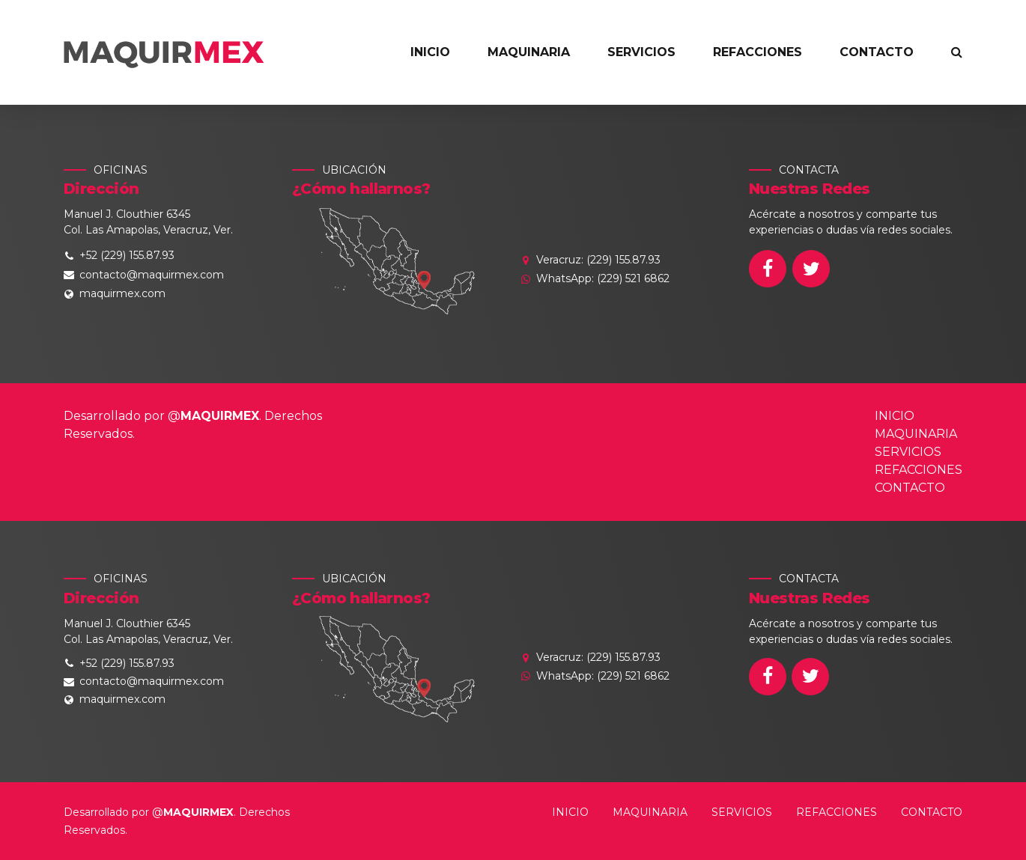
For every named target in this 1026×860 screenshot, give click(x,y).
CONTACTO (877, 52)
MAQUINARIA (529, 52)
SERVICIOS (641, 52)
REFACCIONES (757, 52)
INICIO (430, 52)
